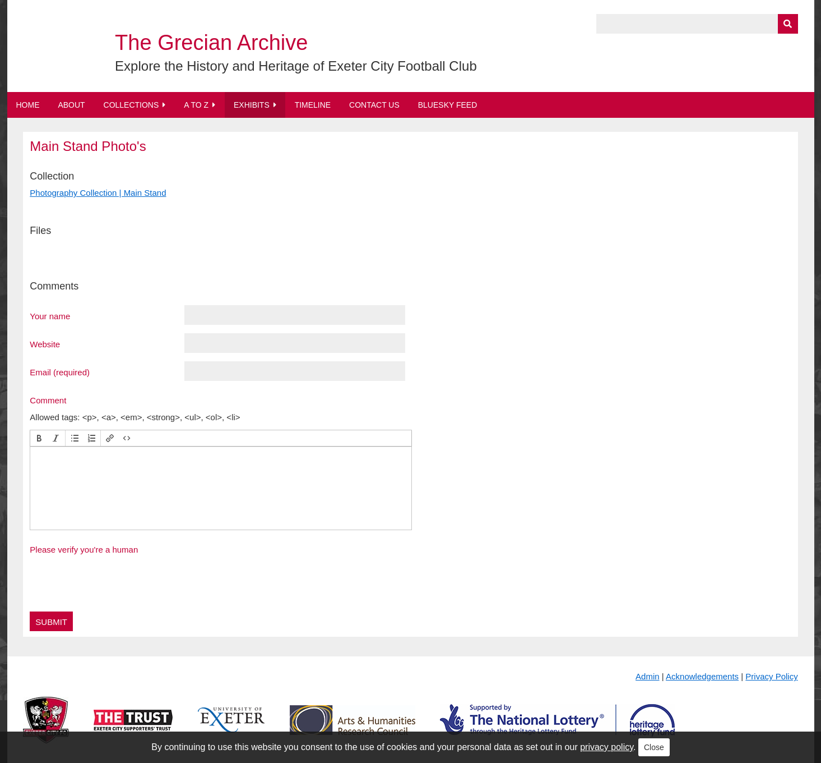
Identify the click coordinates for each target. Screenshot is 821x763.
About (71, 104)
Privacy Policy (771, 676)
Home (28, 104)
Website (45, 343)
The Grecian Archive (211, 42)
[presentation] (39, 438)
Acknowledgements (702, 676)
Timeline (313, 104)
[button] (39, 438)
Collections (131, 104)
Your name (50, 315)
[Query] (697, 24)
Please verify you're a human (84, 549)
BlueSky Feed (447, 104)
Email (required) (60, 371)
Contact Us (374, 104)
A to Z (196, 104)
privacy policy (606, 747)
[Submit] (788, 24)
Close (654, 747)
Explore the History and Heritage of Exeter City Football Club (296, 65)
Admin (648, 676)
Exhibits (252, 104)
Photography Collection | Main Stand (98, 192)
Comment (48, 400)
